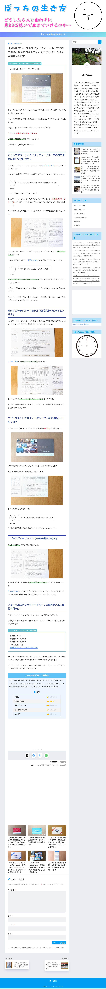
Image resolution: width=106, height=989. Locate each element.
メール (11, 925)
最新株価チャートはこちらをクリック (24, 648)
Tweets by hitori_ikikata (80, 326)
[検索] (99, 42)
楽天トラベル (32, 260)
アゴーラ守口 (13, 361)
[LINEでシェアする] (47, 755)
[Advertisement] (37, 733)
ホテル (56, 765)
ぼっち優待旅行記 (80, 219)
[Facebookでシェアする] (33, 755)
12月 (49, 765)
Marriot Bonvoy (80, 207)
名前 (10, 916)
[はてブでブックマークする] (40, 755)
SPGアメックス (79, 211)
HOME (53, 982)
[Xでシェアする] (27, 755)
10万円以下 (41, 765)
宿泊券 (63, 765)
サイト (10, 934)
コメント (12, 890)
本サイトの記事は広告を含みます (53, 34)
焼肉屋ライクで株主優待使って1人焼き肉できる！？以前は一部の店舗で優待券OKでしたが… (86, 263)
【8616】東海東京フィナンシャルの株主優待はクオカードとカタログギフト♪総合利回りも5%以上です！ (86, 247)
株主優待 (63, 762)
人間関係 (77, 223)
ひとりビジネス (79, 215)
